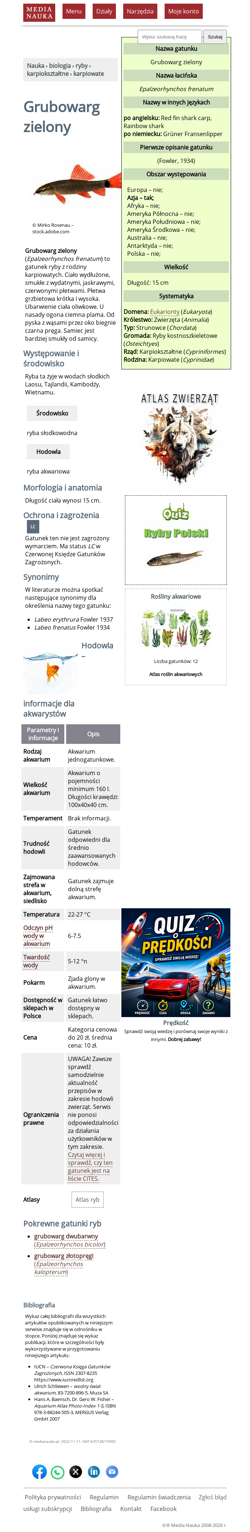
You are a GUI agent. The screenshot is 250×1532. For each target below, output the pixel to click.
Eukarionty (165, 312)
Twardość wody (36, 961)
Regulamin (104, 1497)
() (69, 1240)
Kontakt (131, 1509)
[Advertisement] (175, 797)
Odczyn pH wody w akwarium (38, 936)
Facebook (163, 1509)
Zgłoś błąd (213, 1497)
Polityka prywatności (53, 1497)
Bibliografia (96, 1509)
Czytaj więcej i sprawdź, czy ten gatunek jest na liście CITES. (90, 1167)
